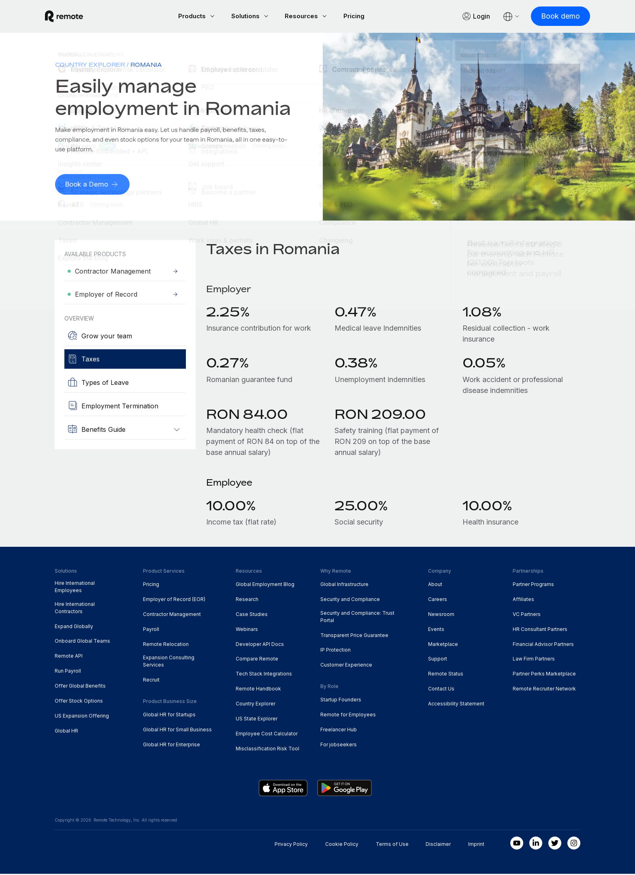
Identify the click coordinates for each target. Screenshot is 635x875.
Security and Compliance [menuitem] (350, 600)
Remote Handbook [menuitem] (258, 690)
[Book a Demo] (94, 185)
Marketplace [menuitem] (443, 645)
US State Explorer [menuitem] (256, 720)
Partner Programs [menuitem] (533, 585)
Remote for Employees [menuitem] (348, 716)
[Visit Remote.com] (74, 17)
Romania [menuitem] (146, 65)
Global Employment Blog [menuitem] (265, 585)
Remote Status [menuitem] (445, 675)
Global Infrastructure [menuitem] (344, 585)
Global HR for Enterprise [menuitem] (171, 746)
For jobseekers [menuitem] (338, 746)
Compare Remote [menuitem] (257, 660)
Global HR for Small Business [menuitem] (177, 731)
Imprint (476, 845)
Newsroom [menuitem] (441, 615)
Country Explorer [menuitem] (90, 65)
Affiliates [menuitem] (523, 600)
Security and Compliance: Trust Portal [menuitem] (357, 617)
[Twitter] (554, 844)
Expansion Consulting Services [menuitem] (168, 662)
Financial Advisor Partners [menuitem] (543, 645)
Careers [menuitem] (437, 600)
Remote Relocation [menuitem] (166, 645)
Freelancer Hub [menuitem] (338, 731)
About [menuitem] (435, 585)
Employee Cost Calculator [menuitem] (267, 735)
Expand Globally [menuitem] (74, 627)
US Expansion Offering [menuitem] (82, 717)
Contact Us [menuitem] (441, 690)
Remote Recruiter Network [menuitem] (544, 690)
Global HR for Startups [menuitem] (169, 716)
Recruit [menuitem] (151, 681)
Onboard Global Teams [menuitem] (82, 642)
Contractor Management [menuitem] (172, 615)
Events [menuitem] (436, 630)
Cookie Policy (341, 845)
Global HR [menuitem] (66, 732)
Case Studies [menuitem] (252, 615)
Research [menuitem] (247, 600)
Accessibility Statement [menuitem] (456, 705)
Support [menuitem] (437, 660)
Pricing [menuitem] (151, 585)
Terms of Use (392, 845)
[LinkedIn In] (535, 844)
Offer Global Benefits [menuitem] (80, 687)
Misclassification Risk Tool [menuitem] (267, 750)
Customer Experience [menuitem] (346, 666)
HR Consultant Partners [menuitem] (540, 630)
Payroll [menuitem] (151, 630)
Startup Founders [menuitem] (340, 701)
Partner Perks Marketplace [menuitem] (544, 675)
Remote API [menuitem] (69, 657)
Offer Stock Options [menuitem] (79, 702)
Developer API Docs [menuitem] (260, 645)
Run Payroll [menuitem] (68, 672)
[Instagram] (573, 844)
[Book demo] (550, 16)
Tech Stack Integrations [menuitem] (264, 675)
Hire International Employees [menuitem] (75, 588)
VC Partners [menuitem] (527, 615)
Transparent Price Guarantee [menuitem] (354, 636)
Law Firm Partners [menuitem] (534, 660)
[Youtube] (516, 844)
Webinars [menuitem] (247, 630)
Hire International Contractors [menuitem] (75, 609)
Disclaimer (438, 845)
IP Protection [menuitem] (335, 651)
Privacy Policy (291, 845)
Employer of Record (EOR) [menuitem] (174, 600)
